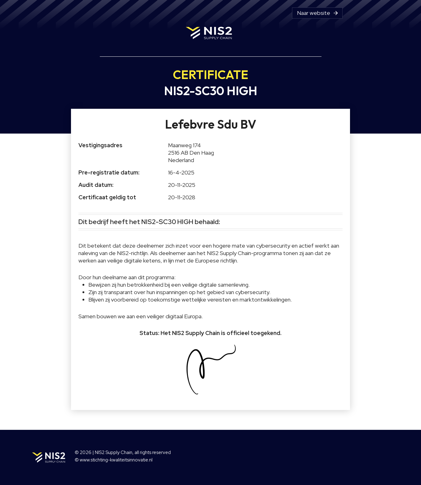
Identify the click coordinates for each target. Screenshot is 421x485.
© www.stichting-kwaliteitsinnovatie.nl (114, 460)
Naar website (318, 13)
